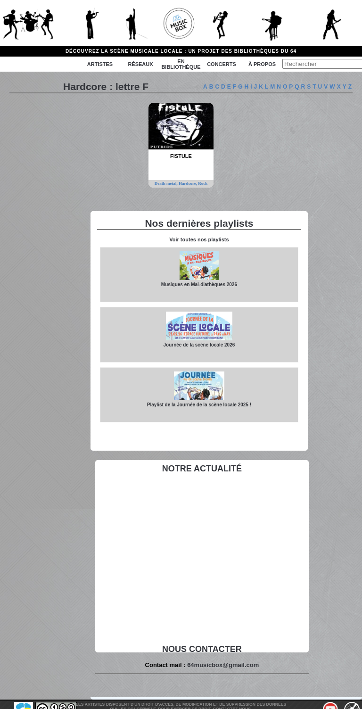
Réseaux (140, 64)
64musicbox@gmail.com (223, 664)
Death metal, (167, 183)
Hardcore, (188, 183)
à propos (262, 64)
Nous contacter (202, 649)
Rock (202, 183)
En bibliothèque (180, 64)
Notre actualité (202, 468)
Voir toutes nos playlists (199, 239)
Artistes (100, 64)
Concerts (221, 64)
